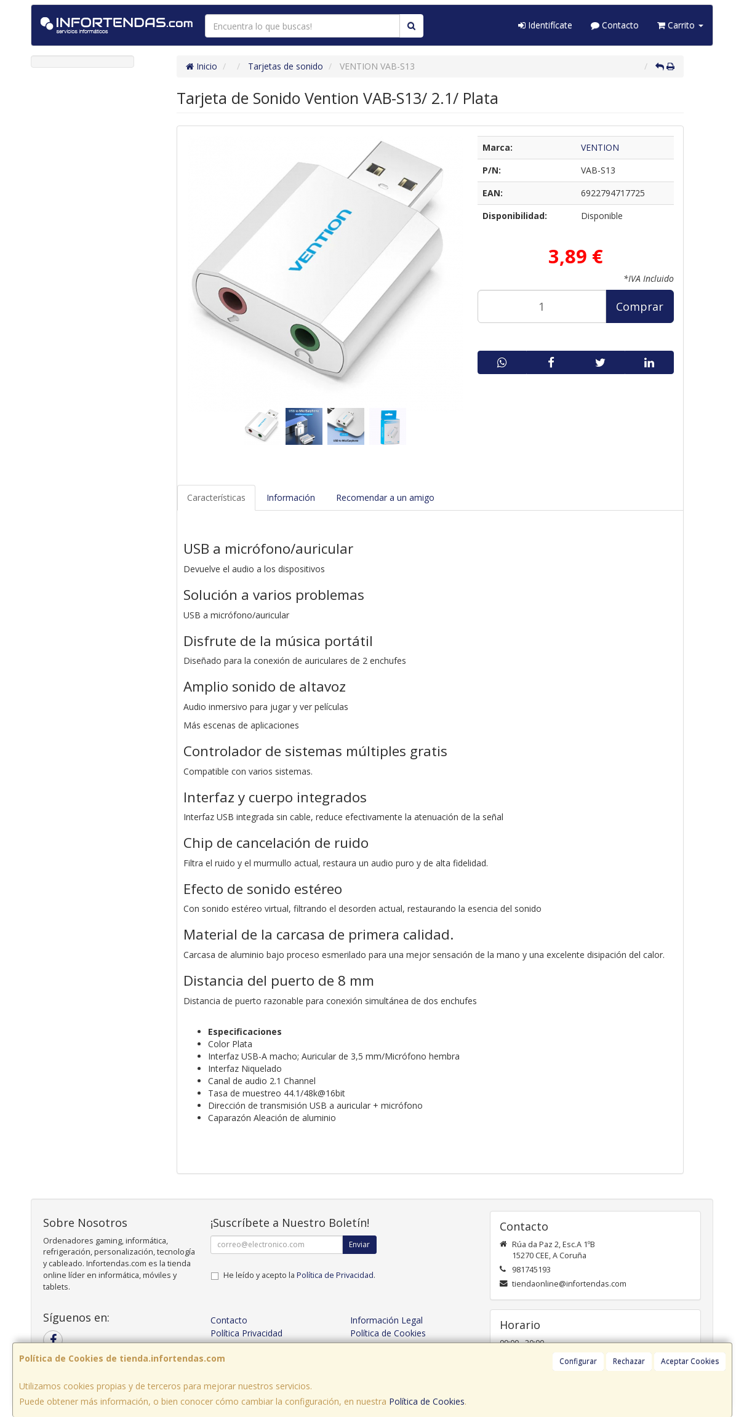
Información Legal (386, 1320)
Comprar (639, 306)
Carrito (680, 25)
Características (216, 497)
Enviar (359, 1244)
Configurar (578, 1361)
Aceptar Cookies (690, 1361)
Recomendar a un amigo (385, 497)
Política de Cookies (427, 1401)
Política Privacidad (246, 1333)
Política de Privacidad (335, 1275)
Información (290, 497)
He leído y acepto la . (299, 1275)
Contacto (615, 25)
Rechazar (629, 1361)
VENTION (600, 147)
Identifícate (545, 25)
